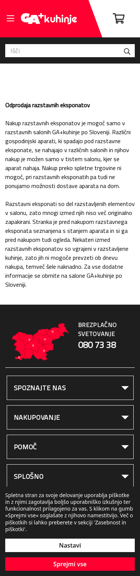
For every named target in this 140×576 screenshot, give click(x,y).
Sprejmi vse (70, 564)
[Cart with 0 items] (119, 18)
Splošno (29, 476)
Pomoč (25, 447)
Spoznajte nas (40, 388)
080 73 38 (97, 344)
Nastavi (70, 545)
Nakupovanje (37, 417)
